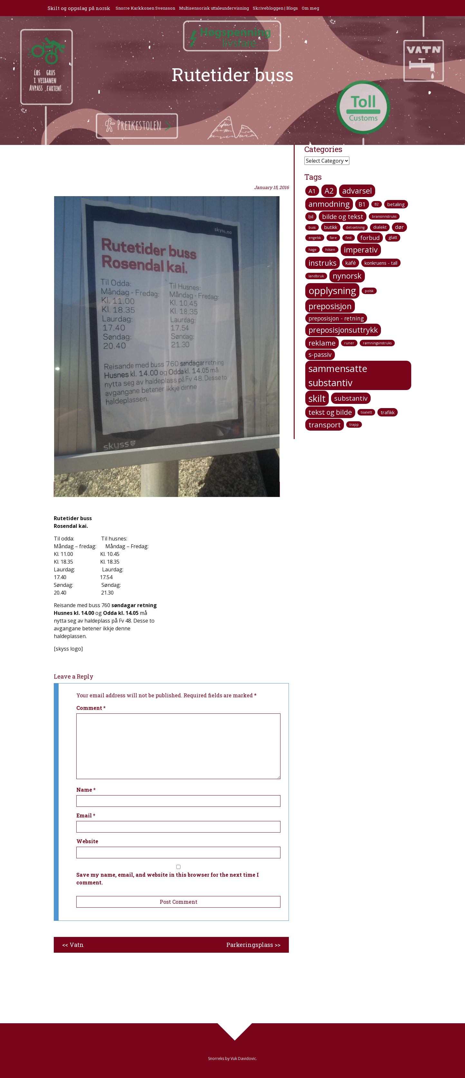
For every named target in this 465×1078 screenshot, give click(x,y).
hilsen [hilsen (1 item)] (330, 249)
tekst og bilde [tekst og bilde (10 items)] (330, 412)
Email (85, 815)
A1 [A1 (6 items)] (312, 191)
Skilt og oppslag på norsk (79, 8)
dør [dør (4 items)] (399, 227)
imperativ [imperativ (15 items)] (361, 249)
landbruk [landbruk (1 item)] (316, 276)
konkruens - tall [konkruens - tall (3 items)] (381, 263)
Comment (91, 707)
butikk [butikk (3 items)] (330, 227)
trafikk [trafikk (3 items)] (387, 412)
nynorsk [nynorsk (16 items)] (347, 276)
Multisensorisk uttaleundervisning (215, 8)
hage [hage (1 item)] (312, 249)
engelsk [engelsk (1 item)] (314, 237)
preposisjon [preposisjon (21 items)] (330, 306)
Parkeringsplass (249, 945)
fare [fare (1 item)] (333, 237)
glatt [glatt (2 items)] (392, 237)
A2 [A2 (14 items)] (329, 191)
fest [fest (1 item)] (349, 237)
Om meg (311, 8)
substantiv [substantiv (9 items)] (350, 398)
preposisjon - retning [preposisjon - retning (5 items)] (336, 318)
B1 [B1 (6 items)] (362, 204)
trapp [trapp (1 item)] (354, 424)
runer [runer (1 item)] (349, 343)
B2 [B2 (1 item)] (377, 204)
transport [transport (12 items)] (324, 424)
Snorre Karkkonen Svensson (146, 8)
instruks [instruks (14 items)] (322, 263)
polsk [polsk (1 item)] (369, 291)
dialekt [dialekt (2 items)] (379, 227)
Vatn (77, 945)
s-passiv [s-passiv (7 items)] (320, 354)
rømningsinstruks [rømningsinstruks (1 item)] (377, 343)
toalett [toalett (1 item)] (366, 412)
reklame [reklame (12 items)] (322, 343)
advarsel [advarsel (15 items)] (357, 191)
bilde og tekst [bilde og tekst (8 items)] (342, 216)
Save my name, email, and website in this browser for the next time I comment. (167, 878)
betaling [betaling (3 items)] (396, 204)
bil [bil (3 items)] (310, 216)
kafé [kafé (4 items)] (350, 262)
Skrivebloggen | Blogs (276, 8)
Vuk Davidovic (243, 1058)
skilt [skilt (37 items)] (317, 398)
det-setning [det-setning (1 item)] (355, 227)
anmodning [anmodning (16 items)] (329, 204)
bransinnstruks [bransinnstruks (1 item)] (384, 216)
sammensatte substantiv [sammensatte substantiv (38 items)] (337, 375)
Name (86, 789)
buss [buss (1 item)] (312, 227)
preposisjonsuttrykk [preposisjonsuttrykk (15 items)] (343, 330)
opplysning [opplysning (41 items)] (332, 290)
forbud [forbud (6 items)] (370, 238)
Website (87, 841)
